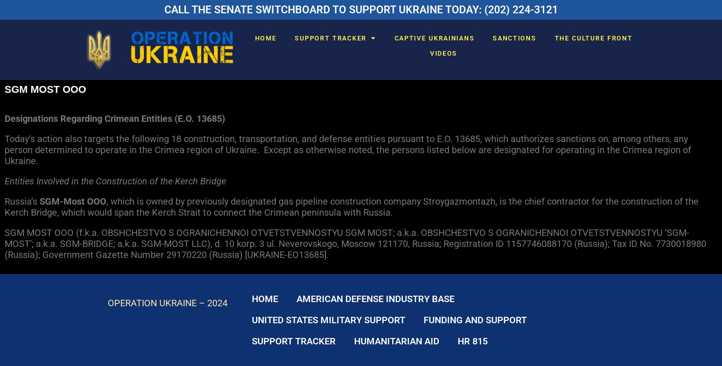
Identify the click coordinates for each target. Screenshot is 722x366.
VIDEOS (443, 53)
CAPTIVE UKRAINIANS (435, 38)
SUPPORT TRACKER (335, 38)
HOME (266, 38)
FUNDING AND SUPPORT (475, 320)
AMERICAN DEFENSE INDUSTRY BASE (375, 298)
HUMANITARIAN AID (396, 341)
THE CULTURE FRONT (594, 38)
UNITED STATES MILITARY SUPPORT (328, 320)
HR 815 (473, 341)
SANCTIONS (514, 38)
